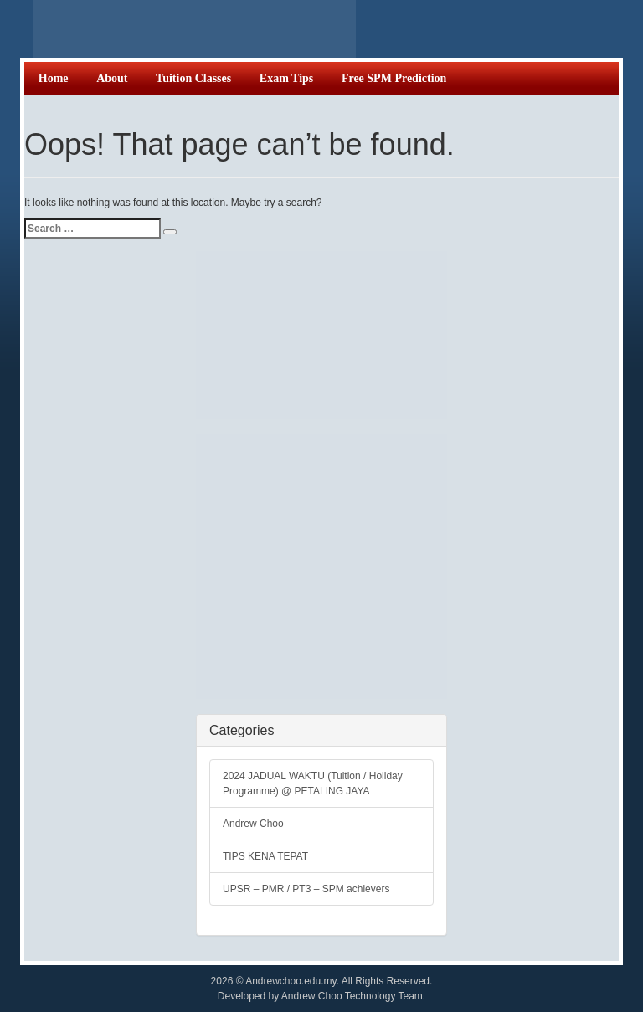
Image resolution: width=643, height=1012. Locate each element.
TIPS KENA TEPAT (265, 856)
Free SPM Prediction (394, 78)
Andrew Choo (253, 824)
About (111, 78)
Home (54, 78)
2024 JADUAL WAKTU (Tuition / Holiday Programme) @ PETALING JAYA (313, 783)
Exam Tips (286, 78)
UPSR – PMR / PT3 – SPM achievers (306, 889)
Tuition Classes (193, 78)
